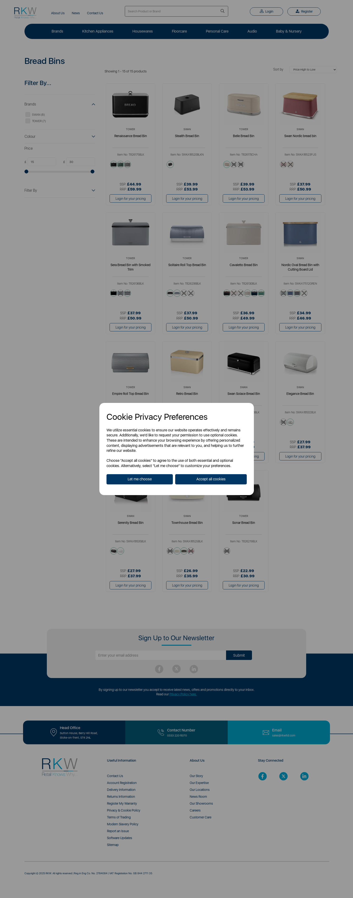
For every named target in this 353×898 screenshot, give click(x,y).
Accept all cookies (211, 479)
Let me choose (140, 479)
